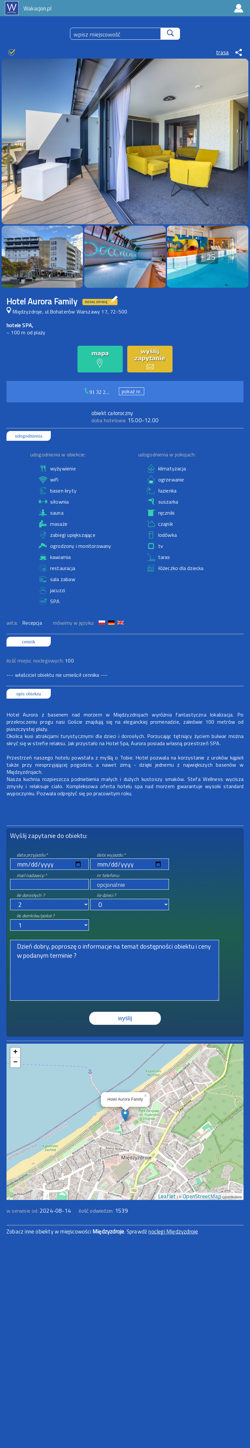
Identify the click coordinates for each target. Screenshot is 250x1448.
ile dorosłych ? (31, 895)
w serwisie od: (23, 1211)
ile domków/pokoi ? (36, 915)
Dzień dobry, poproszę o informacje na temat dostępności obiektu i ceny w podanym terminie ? (114, 970)
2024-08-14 (55, 1210)
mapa (125, 1047)
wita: (13, 623)
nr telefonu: (108, 875)
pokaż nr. (131, 391)
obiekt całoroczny (112, 413)
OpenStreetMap (202, 1196)
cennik (28, 641)
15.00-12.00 (125, 420)
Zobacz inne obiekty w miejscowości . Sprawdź (77, 1231)
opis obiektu (28, 693)
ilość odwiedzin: (103, 1211)
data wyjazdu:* (111, 854)
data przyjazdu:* (32, 854)
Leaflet (167, 1196)
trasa (222, 52)
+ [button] (15, 1052)
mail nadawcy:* (32, 875)
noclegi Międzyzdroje (173, 1231)
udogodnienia (28, 436)
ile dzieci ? (106, 895)
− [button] (15, 1062)
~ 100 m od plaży (26, 332)
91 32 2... (100, 392)
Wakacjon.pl (37, 8)
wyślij (125, 1018)
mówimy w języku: (74, 623)
